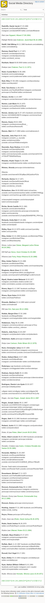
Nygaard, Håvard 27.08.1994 (19, 35)
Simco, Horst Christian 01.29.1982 (23, 252)
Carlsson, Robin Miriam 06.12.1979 (23, 343)
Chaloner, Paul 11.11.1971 (21, 67)
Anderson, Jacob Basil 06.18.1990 (29, 40)
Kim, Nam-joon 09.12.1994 (18, 309)
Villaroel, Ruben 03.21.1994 (21, 530)
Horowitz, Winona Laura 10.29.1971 (29, 574)
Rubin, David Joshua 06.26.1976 (26, 519)
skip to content (39, 2)
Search (21, 9)
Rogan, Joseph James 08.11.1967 (26, 398)
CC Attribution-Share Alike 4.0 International (30, 593)
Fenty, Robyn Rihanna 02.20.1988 (24, 257)
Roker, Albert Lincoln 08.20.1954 (24, 432)
